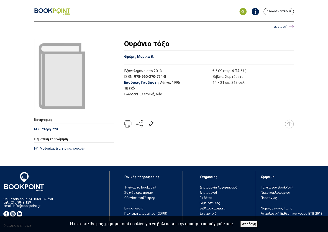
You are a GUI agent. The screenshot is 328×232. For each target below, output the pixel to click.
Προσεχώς (269, 198)
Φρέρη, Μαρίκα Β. (139, 56)
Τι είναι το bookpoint (140, 187)
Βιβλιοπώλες (210, 203)
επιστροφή (284, 26)
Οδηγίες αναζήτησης (140, 198)
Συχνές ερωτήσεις (138, 193)
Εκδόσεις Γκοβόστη (141, 82)
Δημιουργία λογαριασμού (219, 187)
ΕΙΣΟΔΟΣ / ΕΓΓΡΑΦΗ (278, 11)
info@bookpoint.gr (27, 206)
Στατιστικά (208, 214)
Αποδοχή (249, 224)
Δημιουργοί (208, 193)
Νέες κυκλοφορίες (275, 193)
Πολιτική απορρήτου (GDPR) (145, 214)
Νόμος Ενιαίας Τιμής (276, 208)
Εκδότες (206, 198)
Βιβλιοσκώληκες (213, 208)
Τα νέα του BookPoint (277, 187)
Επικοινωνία (133, 208)
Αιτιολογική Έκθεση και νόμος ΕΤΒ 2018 (292, 214)
